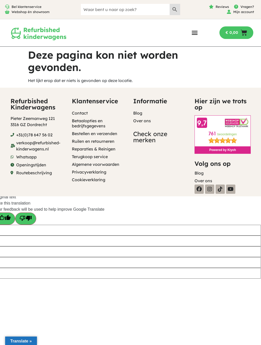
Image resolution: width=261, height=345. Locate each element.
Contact (80, 113)
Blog (137, 113)
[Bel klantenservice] (7, 7)
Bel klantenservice (27, 7)
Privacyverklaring (89, 172)
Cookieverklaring (88, 179)
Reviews (222, 7)
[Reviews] (211, 7)
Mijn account (243, 12)
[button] (194, 32)
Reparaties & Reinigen (93, 148)
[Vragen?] (236, 7)
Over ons (142, 120)
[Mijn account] (229, 12)
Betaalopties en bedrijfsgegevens (88, 123)
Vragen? (247, 7)
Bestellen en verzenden (94, 133)
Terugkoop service (90, 156)
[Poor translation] (25, 218)
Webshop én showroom (31, 12)
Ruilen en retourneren (93, 141)
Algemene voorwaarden (95, 164)
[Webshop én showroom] (7, 12)
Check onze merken (150, 137)
